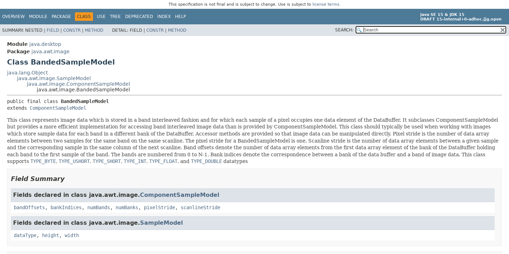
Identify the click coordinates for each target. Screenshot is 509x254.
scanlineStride (200, 207)
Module (38, 16)
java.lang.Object (27, 72)
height (50, 235)
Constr (72, 30)
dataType (25, 235)
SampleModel (161, 222)
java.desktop (45, 44)
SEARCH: (344, 30)
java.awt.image (50, 51)
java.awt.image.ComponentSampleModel (78, 84)
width (72, 235)
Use (101, 16)
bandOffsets (29, 207)
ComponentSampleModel (58, 108)
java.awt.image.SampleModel (54, 78)
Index (164, 16)
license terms (325, 4)
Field (53, 30)
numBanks (127, 207)
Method (94, 30)
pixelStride (159, 207)
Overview (13, 16)
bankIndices (66, 207)
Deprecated (139, 16)
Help (180, 16)
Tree (115, 16)
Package (61, 16)
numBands (98, 207)
